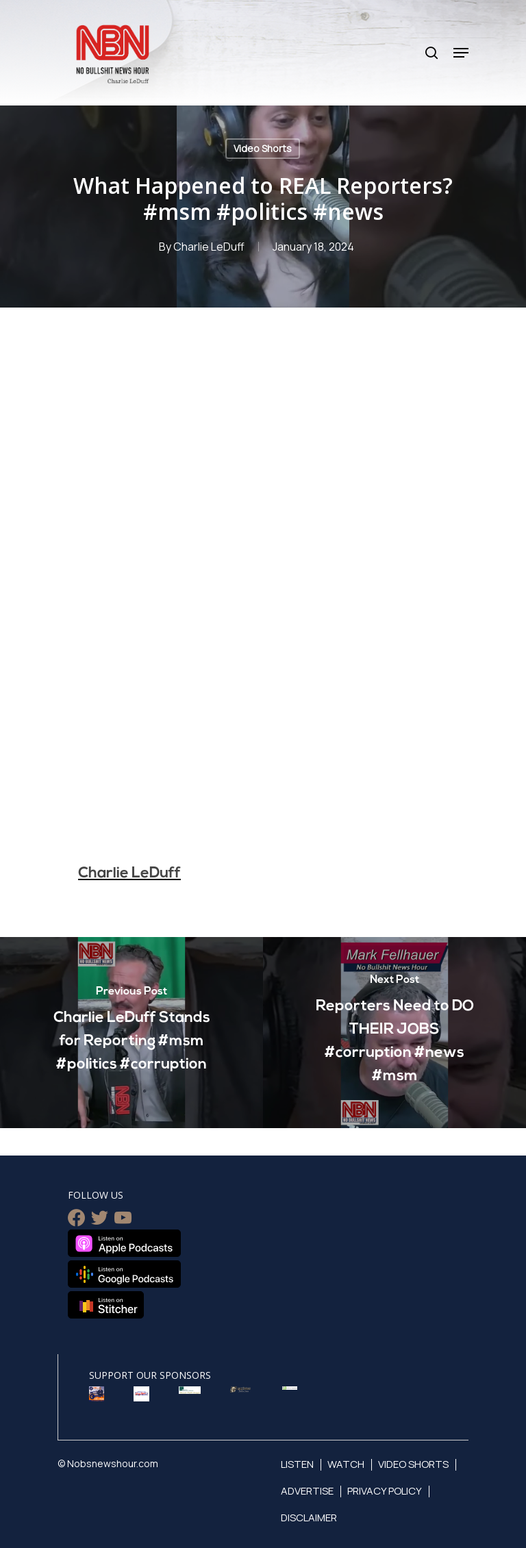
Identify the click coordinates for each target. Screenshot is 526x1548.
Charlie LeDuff (209, 246)
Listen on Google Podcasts (124, 1274)
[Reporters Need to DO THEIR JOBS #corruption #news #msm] (394, 1032)
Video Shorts (263, 148)
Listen (297, 1464)
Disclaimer (309, 1517)
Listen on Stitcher (106, 1305)
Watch (345, 1464)
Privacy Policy (384, 1491)
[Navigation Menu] (460, 53)
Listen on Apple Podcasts (124, 1243)
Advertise (307, 1491)
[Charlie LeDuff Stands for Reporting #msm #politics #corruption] (131, 1032)
